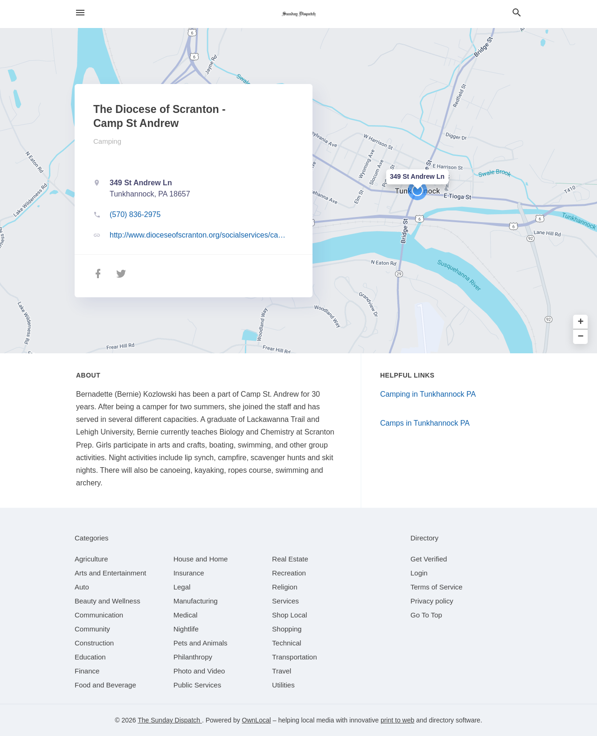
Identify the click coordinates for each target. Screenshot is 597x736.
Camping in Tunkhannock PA (428, 394)
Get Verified (428, 559)
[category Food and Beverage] (105, 685)
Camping (107, 141)
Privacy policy (431, 601)
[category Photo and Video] (199, 671)
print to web (397, 720)
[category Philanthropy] (193, 657)
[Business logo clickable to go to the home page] (298, 14)
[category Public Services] (198, 685)
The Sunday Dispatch (170, 720)
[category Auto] (82, 587)
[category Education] (90, 657)
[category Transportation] (294, 657)
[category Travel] (281, 671)
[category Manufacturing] (196, 601)
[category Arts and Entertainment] (110, 573)
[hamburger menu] (80, 13)
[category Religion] (284, 587)
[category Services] (285, 601)
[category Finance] (87, 671)
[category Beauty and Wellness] (107, 601)
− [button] (581, 336)
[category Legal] (182, 587)
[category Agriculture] (91, 559)
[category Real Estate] (290, 559)
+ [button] (581, 322)
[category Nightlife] (186, 629)
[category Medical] (186, 615)
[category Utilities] (283, 685)
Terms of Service (436, 587)
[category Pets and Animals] (201, 643)
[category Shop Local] (289, 615)
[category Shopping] (286, 629)
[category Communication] (99, 615)
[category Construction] (94, 643)
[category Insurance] (189, 573)
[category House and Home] (201, 559)
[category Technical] (286, 643)
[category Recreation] (289, 573)
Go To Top (426, 615)
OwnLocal (256, 720)
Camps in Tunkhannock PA (425, 423)
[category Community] (92, 629)
